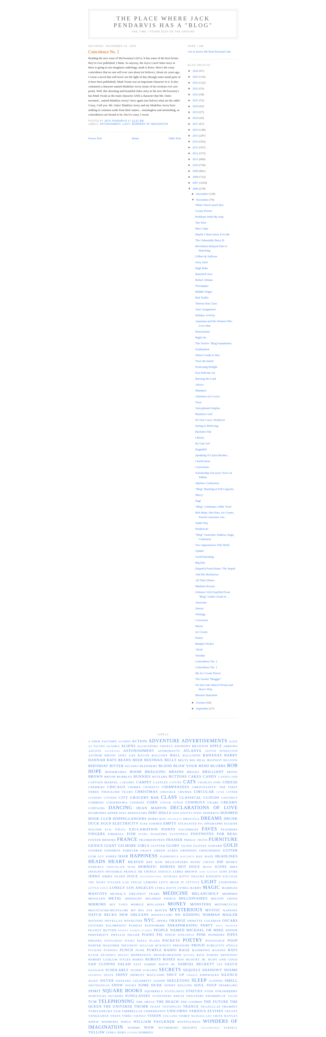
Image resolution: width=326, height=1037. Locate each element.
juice (132, 876)
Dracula (191, 818)
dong (198, 813)
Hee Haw (154, 862)
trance (191, 1006)
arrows (230, 746)
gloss (186, 845)
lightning (228, 882)
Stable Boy (201, 523)
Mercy (199, 495)
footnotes (202, 834)
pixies (130, 940)
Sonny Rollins (178, 985)
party (207, 925)
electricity (126, 823)
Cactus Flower (203, 210)
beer (138, 760)
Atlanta (192, 750)
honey (232, 862)
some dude (150, 985)
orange (177, 920)
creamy (229, 802)
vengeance (98, 1016)
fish (131, 834)
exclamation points (152, 829)
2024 (195, 82)
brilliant (213, 772)
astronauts (169, 750)
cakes (194, 776)
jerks (94, 876)
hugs (207, 866)
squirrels (153, 991)
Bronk (232, 772)
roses (169, 959)
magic (211, 887)
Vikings (139, 1016)
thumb (141, 1006)
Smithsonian (99, 985)
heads (96, 861)
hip (220, 862)
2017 (195, 123)
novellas (113, 920)
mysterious (186, 909)
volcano (170, 1016)
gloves (200, 845)
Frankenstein (152, 840)
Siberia (192, 975)
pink (201, 934)
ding (123, 813)
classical (190, 797)
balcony (160, 755)
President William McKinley (146, 945)
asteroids (112, 751)
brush (110, 776)
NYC (149, 920)
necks (110, 914)
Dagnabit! (201, 449)
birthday (98, 766)
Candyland (228, 776)
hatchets (187, 856)
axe (132, 755)
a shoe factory (102, 741)
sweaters (195, 996)
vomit (184, 1016)
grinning (188, 850)
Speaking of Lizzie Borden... (212, 455)
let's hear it (171, 882)
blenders (148, 766)
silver (107, 980)
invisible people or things (130, 871)
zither (132, 1032)
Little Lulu (98, 888)
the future (216, 1001)
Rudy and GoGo (223, 959)
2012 (195, 153)
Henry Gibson (202, 862)
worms (133, 1027)
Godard (215, 845)
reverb (189, 955)
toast (155, 1006)
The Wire (200, 222)
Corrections (202, 467)
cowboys (195, 802)
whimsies (109, 1021)
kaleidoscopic (151, 876)
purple (154, 950)
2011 (195, 159)
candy (210, 776)
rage (184, 950)
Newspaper (201, 285)
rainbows (201, 950)
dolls (165, 813)
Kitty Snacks (191, 876)
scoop (135, 970)
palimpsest (116, 925)
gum (92, 856)
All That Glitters (205, 580)
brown (95, 776)
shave (109, 975)
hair (123, 856)
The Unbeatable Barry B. (210, 240)
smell (231, 980)
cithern (95, 797)
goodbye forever (121, 850)
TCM (92, 1001)
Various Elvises (206, 1011)
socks (130, 985)
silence (229, 975)
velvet (231, 1011)
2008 (195, 176)
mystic (213, 910)
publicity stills (222, 945)
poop (233, 940)
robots (153, 959)
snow (117, 985)
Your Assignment (205, 309)
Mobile (137, 904)
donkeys (211, 813)
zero (121, 1032)
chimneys (151, 787)
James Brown (185, 871)
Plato (154, 940)
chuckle (168, 791)
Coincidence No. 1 (206, 667)
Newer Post (95, 138)
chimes (134, 787)
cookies (137, 802)
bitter (117, 766)
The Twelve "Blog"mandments (213, 343)
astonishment (110, 124)
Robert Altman (204, 280)
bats (112, 760)
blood (165, 766)
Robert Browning (222, 955)
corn (152, 802)
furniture (223, 839)
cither (232, 792)
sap (219, 964)
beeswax (153, 760)
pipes (232, 934)
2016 (195, 129)
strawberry (226, 991)
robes (138, 959)
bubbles (124, 776)
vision (154, 1016)
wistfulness (188, 1021)
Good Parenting (204, 556)
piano (148, 934)
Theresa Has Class (206, 303)
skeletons (178, 980)
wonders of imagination (150, 124)
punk (140, 950)
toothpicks (172, 1006)
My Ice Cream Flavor (208, 673)
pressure (181, 945)
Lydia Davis (165, 888)
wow (149, 1027)
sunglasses (137, 996)
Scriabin (150, 970)
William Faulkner (154, 1021)
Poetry (199, 637)
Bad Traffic (202, 297)
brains (176, 772)
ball (175, 755)
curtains (96, 808)
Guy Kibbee (107, 856)
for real (227, 834)
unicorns (177, 1011)
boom (135, 772)
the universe (117, 1006)
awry (122, 755)
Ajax (233, 741)
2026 (195, 70)
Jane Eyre (228, 871)
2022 (195, 94)
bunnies (142, 776)
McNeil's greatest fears (135, 893)
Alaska (113, 746)
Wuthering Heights (177, 1027)
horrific (147, 866)
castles (160, 782)
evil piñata (115, 829)
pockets (171, 940)
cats (189, 781)
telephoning (116, 1001)
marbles (230, 888)
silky (93, 980)
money (177, 903)
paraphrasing (183, 925)
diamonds (97, 813)
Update (199, 550)
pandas (135, 925)
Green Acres (166, 850)
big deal (198, 760)
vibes (127, 1016)
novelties (133, 920)
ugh (117, 1011)
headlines (226, 856)
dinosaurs (137, 813)
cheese (230, 782)
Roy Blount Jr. (191, 959)
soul (199, 985)
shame (231, 970)
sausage (96, 970)
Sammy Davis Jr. (159, 964)
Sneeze (199, 608)
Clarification (202, 461)
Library (199, 437)
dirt (153, 813)
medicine (175, 893)
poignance (215, 940)
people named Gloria (135, 930)
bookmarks (116, 772)
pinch (170, 934)
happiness (144, 855)
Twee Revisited (204, 361)
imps (234, 866)
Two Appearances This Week (212, 545)
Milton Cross (224, 898)
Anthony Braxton (191, 746)
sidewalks (209, 975)
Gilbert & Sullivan (206, 256)
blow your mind (191, 766)
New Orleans (134, 914)
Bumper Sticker (204, 643)
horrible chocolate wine (112, 867)
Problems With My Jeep (209, 216)
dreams (211, 818)
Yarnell (231, 1027)
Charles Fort (209, 782)
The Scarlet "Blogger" (208, 679)
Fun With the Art (205, 372)
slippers (216, 980)
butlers (160, 776)
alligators (147, 746)
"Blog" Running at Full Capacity (214, 489)
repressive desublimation (156, 955)
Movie (199, 626)
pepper (231, 930)
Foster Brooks (102, 840)
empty (170, 823)
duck (93, 823)
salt (137, 964)
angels (166, 746)
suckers (116, 996)
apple (216, 746)
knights (213, 876)
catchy (176, 782)
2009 (195, 171)
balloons (192, 755)
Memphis (230, 893)
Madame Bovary (205, 586)
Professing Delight (206, 367)
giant (110, 845)
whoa (126, 1021)
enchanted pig (190, 823)
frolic (190, 840)
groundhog (210, 850)
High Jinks (201, 268)
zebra (111, 1032)
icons (221, 866)
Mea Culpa (201, 228)
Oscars (230, 920)
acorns (124, 741)
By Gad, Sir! (202, 443)
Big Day (200, 562)
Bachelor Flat (203, 431)
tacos (233, 996)
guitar (230, 850)
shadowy (212, 970)
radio (170, 950)
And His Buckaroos (206, 574)
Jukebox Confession (207, 483)
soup (211, 985)
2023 (195, 88)
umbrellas (132, 1011)
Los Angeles (140, 888)
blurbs (218, 766)
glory (173, 845)
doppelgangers (129, 818)
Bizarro (132, 766)
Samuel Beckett (196, 964)
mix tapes (119, 904)
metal (115, 898)
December (202, 193)
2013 (195, 147)
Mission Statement (206, 695)
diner (113, 813)
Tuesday (200, 655)
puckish (95, 950)
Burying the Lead (205, 378)
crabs (212, 802)
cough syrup (171, 802)
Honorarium (202, 331)
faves (209, 828)
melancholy (205, 893)
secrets (170, 969)
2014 (195, 141)
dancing (120, 807)
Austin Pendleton (221, 751)
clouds (211, 797)
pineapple (186, 934)
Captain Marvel (103, 782)
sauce (231, 964)
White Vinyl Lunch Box (209, 205)
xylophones (210, 1028)
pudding (111, 950)
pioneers (216, 934)
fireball (116, 834)
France (127, 839)
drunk (231, 818)
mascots (97, 893)
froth (202, 840)
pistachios (113, 940)
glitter (158, 845)
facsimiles (189, 829)
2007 (195, 182)
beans (124, 760)
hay (199, 856)
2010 (195, 165)
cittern (110, 797)
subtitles (97, 996)
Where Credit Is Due (207, 355)
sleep (199, 980)
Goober (95, 850)
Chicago (116, 787)
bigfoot (214, 760)
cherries (96, 787)
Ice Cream (201, 632)
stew (209, 991)
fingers (96, 834)
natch (94, 914)
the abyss (145, 1001)
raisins (219, 950)
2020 (195, 106)
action (139, 741)
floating (159, 834)
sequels (192, 970)
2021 (195, 100)
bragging (155, 772)
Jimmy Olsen (113, 876)
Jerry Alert (201, 262)
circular (204, 791)
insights (96, 871)
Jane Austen (208, 872)
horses (167, 866)
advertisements (204, 740)
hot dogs (189, 866)
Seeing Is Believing (206, 425)
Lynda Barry (190, 888)
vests (115, 1016)
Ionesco (164, 871)
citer (220, 792)
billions (230, 760)
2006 (195, 188)
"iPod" (199, 649)
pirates (95, 940)
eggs (106, 823)
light (126, 124)
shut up (175, 975)
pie (160, 934)
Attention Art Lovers (207, 396)
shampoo (95, 975)
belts (183, 760)
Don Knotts (182, 813)
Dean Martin (151, 808)
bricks (193, 772)
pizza (142, 940)
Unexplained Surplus (207, 408)
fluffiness (179, 834)
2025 (195, 76)
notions (95, 920)
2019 (195, 112)
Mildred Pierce (160, 898)
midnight (133, 898)
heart (116, 861)
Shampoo (200, 390)
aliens (128, 746)
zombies (145, 1032)
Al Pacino (96, 746)
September (202, 708)
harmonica (169, 856)
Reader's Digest (115, 955)
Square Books (122, 990)
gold (230, 845)
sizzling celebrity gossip (140, 980)
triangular (210, 1006)
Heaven (136, 862)
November (202, 199)
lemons (150, 882)
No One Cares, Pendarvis (210, 420)
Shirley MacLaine (147, 975)
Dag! (198, 500)
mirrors (97, 904)
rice (200, 955)
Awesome (201, 602)
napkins (230, 910)
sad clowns (101, 964)
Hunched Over (203, 274)
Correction (201, 620)
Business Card (203, 414)
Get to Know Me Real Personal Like (209, 51)
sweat (179, 996)
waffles (231, 1016)
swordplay (215, 996)
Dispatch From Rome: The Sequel (215, 568)
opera (162, 920)
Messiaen (96, 898)
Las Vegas (132, 882)
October (201, 702)
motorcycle (226, 904)
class (169, 797)
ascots (94, 750)
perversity (98, 934)
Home (135, 138)
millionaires (193, 898)
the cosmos (191, 1001)
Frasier (174, 840)
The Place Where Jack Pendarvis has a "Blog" (163, 22)
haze (209, 856)
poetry (193, 940)
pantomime (155, 925)
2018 (195, 118)
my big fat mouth (149, 910)
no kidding (187, 914)
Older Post (175, 138)
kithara (171, 876)
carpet (144, 782)
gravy (146, 850)
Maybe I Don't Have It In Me (212, 234)
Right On (200, 337)
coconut (229, 797)
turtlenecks (100, 1011)
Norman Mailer (220, 914)
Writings (200, 614)
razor (93, 955)
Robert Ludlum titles (109, 959)
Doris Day (157, 818)
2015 (195, 135)
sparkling (228, 985)
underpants (155, 1011)
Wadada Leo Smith (207, 1016)
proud (198, 945)
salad (124, 964)
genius (95, 845)
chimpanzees (175, 787)
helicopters (176, 862)
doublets (175, 819)
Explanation (202, 349)
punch (126, 950)
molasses (156, 904)
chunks (185, 791)
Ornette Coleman (204, 920)
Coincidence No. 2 (206, 661)
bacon (144, 755)
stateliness (175, 991)
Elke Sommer (151, 823)
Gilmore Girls (133, 845)
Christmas (146, 791)
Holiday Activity (205, 315)
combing (96, 802)
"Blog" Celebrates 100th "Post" (213, 506)
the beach (167, 1001)
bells (170, 760)
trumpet (230, 1006)
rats (233, 950)
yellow (96, 1032)
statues (194, 991)
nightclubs (162, 914)
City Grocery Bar (139, 797)
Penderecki (201, 529)
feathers (229, 829)
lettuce (192, 882)
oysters (95, 925)
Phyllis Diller (125, 934)
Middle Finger (203, 291)
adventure (164, 740)
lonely (117, 888)
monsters (200, 904)
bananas (212, 755)
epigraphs (213, 823)
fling (143, 834)
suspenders (162, 996)
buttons (178, 776)
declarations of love (204, 807)
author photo (102, 755)
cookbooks (116, 802)
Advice (199, 384)
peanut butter (102, 930)
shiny (122, 975)
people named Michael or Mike (189, 930)
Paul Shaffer (227, 925)
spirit (94, 991)
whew (93, 1021)
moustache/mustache (108, 910)
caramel (127, 782)
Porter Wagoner (104, 945)
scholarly (117, 970)
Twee (198, 402)
